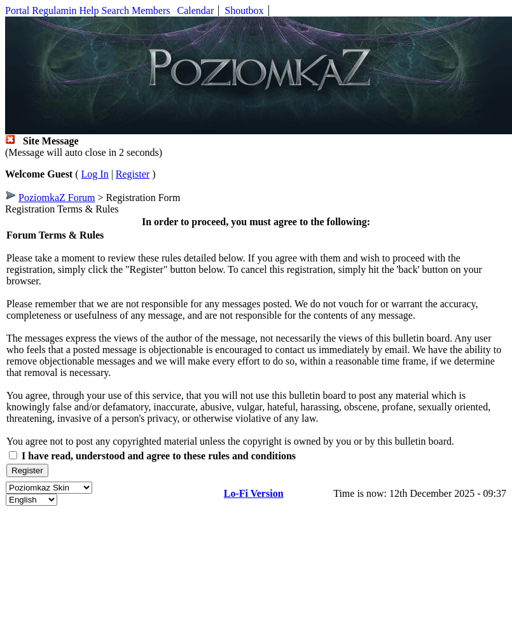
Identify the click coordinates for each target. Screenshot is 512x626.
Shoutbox (244, 10)
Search (116, 10)
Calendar (195, 10)
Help (89, 10)
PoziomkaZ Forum (56, 197)
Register (132, 174)
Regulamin (54, 10)
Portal (17, 10)
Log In (95, 174)
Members (151, 10)
